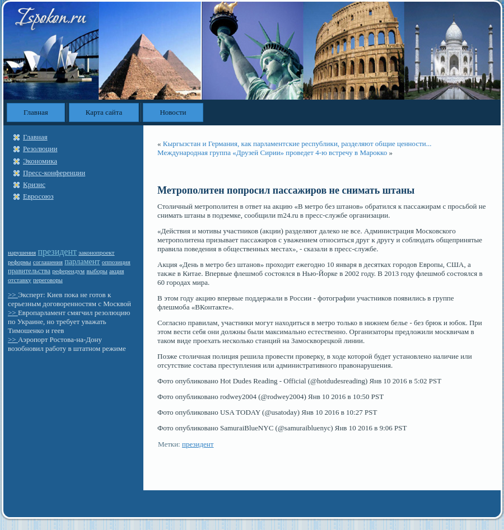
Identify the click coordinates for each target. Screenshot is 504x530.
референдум (68, 271)
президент (57, 251)
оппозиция (116, 262)
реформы (19, 262)
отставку (19, 279)
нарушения (22, 253)
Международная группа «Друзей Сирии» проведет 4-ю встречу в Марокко (272, 152)
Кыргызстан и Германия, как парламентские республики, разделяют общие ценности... (297, 143)
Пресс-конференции (54, 172)
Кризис (34, 184)
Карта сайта (104, 112)
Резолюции (40, 148)
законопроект (96, 252)
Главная (36, 112)
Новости (173, 112)
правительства (29, 271)
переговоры (48, 280)
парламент (82, 261)
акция (116, 271)
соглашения (48, 262)
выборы (96, 271)
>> (13, 294)
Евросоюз (38, 196)
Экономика (40, 161)
